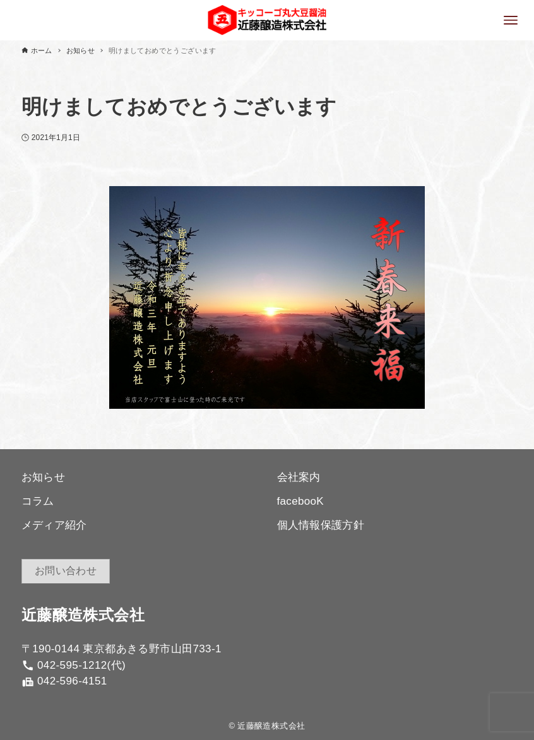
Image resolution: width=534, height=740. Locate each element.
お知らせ (43, 477)
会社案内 (299, 477)
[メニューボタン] (510, 20)
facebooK (300, 501)
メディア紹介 (54, 525)
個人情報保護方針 (321, 525)
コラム (37, 501)
